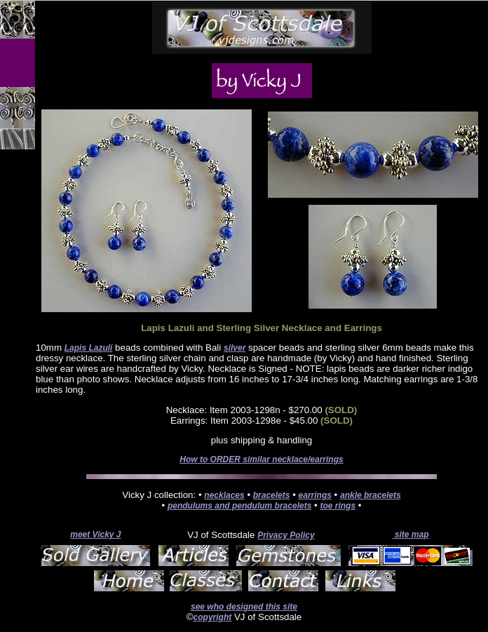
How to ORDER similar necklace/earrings (261, 459)
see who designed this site (244, 607)
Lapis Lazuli (89, 348)
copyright (213, 617)
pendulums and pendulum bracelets (239, 506)
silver (234, 348)
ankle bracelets (370, 495)
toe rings (337, 506)
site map (410, 534)
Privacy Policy (285, 535)
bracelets (271, 495)
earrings (315, 495)
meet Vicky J (95, 534)
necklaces (224, 495)
